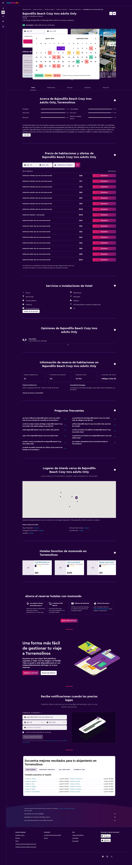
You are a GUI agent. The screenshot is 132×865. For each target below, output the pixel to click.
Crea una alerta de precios (101, 608)
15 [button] (58, 57)
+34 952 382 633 (27, 22)
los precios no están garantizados (66, 808)
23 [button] (63, 61)
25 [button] (41, 66)
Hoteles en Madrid (30, 778)
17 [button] (36, 61)
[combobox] (46, 717)
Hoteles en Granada (75, 789)
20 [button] (50, 61)
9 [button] (77, 53)
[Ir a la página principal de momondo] (13, 3)
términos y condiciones (52, 740)
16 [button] (63, 57)
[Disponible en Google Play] (106, 836)
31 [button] (36, 70)
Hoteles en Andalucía (61, 9)
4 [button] (86, 48)
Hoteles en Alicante (75, 786)
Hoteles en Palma (75, 784)
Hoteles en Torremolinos (75, 9)
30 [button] (63, 66)
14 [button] (54, 57)
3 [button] (36, 53)
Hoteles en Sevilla (75, 781)
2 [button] (77, 48)
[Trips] (3, 21)
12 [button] (45, 57)
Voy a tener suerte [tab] (64, 769)
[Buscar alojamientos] (3, 12)
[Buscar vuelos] (3, 8)
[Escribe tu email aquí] (46, 727)
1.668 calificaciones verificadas (44, 25)
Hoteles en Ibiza (29, 784)
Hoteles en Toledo (75, 791)
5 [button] (45, 53)
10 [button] (36, 57)
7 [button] (54, 53)
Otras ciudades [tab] (30, 769)
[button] (3, 3)
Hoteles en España (49, 9)
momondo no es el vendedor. (70, 814)
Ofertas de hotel (26, 9)
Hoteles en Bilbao (30, 789)
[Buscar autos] (3, 16)
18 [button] (41, 61)
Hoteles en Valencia (30, 781)
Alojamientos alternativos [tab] (47, 769)
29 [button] (58, 66)
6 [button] (49, 53)
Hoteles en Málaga (30, 786)
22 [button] (58, 61)
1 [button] (58, 48)
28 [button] (54, 66)
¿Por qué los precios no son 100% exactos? (70, 820)
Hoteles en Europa (37, 9)
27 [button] (50, 66)
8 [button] (58, 53)
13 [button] (50, 57)
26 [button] (45, 66)
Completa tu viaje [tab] (79, 769)
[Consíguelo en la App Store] (106, 840)
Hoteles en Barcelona (76, 778)
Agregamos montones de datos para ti (70, 817)
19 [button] (45, 61)
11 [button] (41, 57)
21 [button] (54, 61)
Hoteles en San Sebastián (32, 791)
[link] (69, 621)
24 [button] (36, 66)
